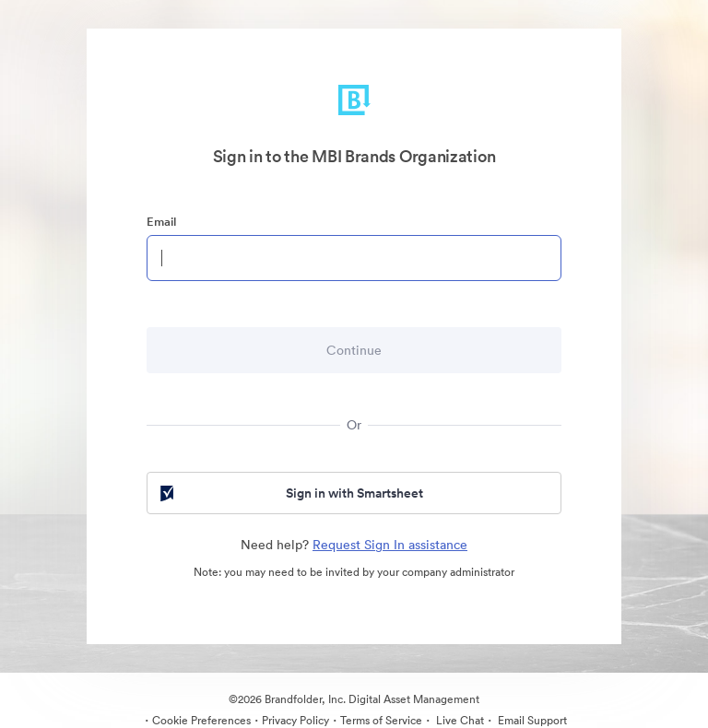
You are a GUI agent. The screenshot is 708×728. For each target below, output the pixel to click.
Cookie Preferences (201, 720)
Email (161, 221)
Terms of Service (381, 720)
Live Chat (458, 720)
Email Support (531, 720)
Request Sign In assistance (390, 544)
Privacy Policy (295, 720)
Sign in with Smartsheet (290, 493)
